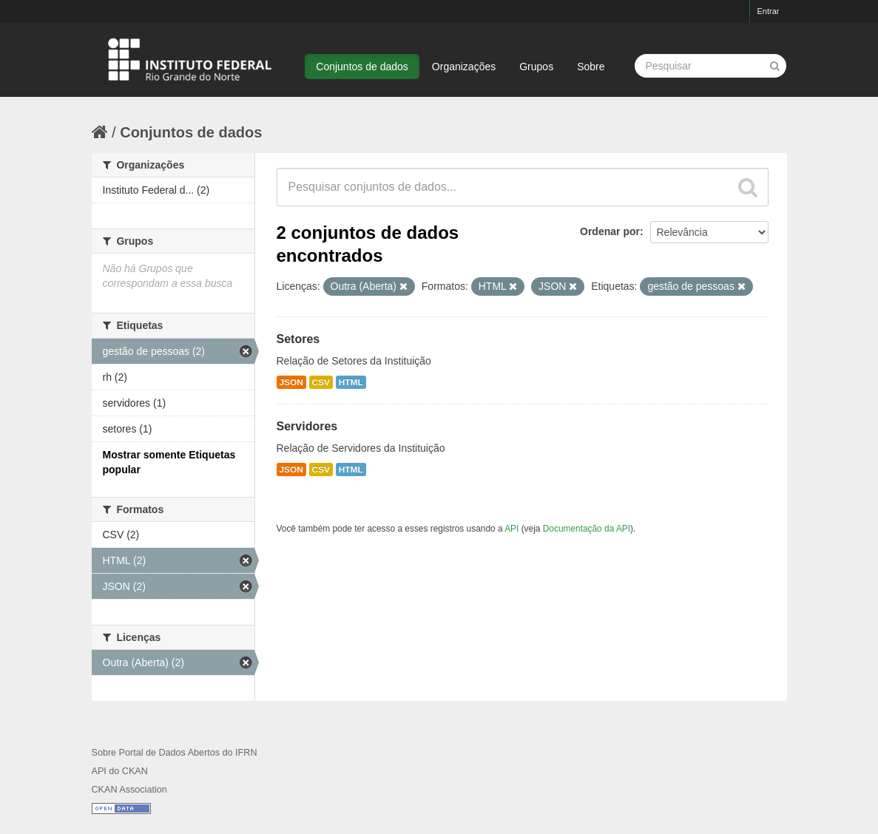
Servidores (307, 426)
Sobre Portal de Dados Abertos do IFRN (174, 752)
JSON (291, 382)
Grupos (536, 66)
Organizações (464, 66)
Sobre (590, 66)
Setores (298, 339)
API (511, 528)
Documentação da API (586, 528)
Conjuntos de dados (362, 66)
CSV (321, 382)
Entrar (768, 11)
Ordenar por (610, 231)
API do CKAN (120, 771)
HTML (351, 382)
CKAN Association (129, 789)
